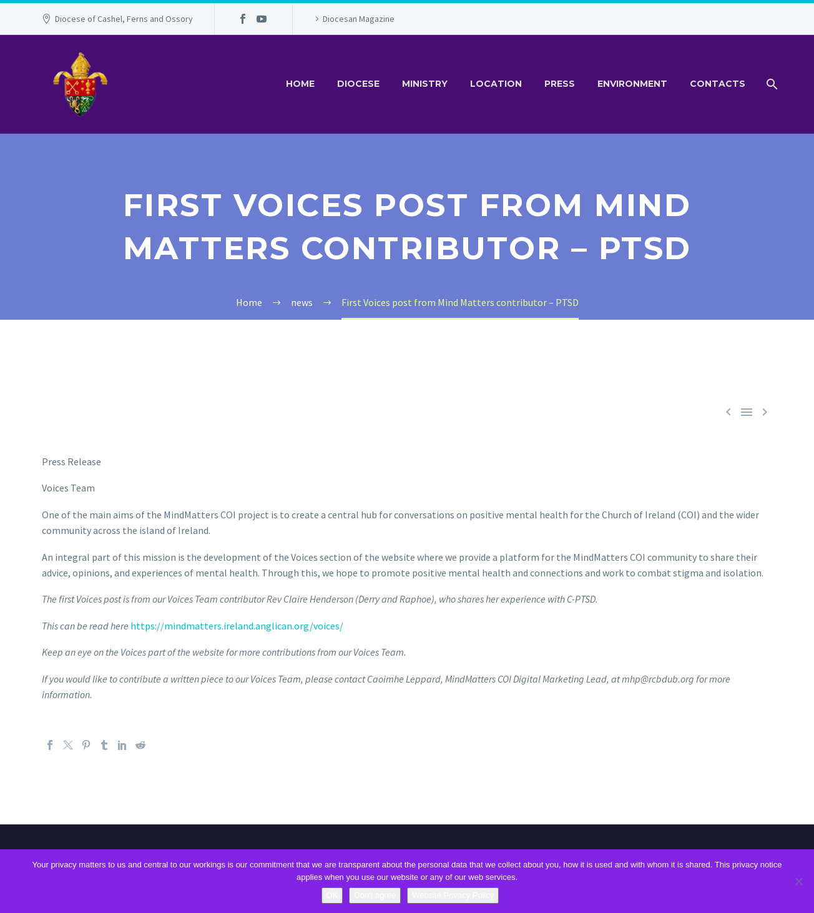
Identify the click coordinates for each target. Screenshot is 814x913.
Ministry (425, 83)
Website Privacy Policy (453, 895)
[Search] (770, 84)
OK (332, 895)
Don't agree (375, 895)
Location (496, 83)
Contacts (717, 83)
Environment (632, 83)
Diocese (358, 83)
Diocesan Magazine (359, 18)
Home (300, 83)
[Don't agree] (798, 881)
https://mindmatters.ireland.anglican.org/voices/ (236, 625)
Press (559, 83)
